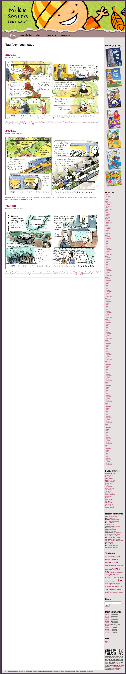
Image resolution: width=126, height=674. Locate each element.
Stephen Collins (109, 504)
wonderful (17, 124)
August (108, 214)
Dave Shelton (109, 478)
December (109, 206)
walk (107, 592)
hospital (92, 272)
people (80, 197)
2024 (106, 207)
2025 (106, 201)
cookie (52, 272)
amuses (15, 122)
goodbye (78, 272)
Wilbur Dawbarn (109, 507)
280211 (10, 54)
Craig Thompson (109, 477)
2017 (106, 235)
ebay (69, 272)
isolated (48, 197)
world (22, 124)
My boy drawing (114, 519)
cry (118, 565)
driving (121, 572)
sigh (83, 122)
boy (111, 560)
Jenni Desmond (109, 488)
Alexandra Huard (110, 473)
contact (65, 36)
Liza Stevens (108, 496)
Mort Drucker (108, 499)
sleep (86, 122)
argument (108, 557)
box (14, 197)
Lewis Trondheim (110, 494)
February (108, 228)
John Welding (109, 493)
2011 (106, 361)
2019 (106, 219)
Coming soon (114, 516)
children (18, 197)
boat (17, 272)
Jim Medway (108, 489)
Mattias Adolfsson (110, 498)
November (109, 253)
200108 (107, 618)
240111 (10, 130)
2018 (106, 225)
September (109, 203)
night (110, 584)
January (108, 196)
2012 (106, 340)
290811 (107, 629)
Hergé (107, 485)
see (80, 122)
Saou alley (113, 518)
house (113, 577)
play (73, 122)
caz (29, 122)
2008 (106, 424)
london (62, 197)
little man (53, 122)
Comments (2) (29, 124)
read (76, 122)
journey (54, 197)
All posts (107, 641)
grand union (85, 272)
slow (94, 197)
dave (110, 569)
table (111, 589)
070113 (107, 616)
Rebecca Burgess (110, 540)
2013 (106, 319)
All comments (109, 643)
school (90, 197)
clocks (43, 272)
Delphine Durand (110, 480)
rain (113, 586)
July (107, 246)
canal (24, 272)
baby (20, 122)
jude (118, 577)
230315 (107, 619)
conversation (110, 565)
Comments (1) (27, 199)
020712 (107, 632)
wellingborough (77, 274)
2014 (106, 298)
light (99, 272)
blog (13, 36)
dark (59, 272)
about (39, 36)
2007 (106, 445)
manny (59, 122)
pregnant (108, 586)
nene (41, 274)
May (107, 212)
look (66, 197)
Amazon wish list (117, 666)
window (117, 592)
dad (56, 272)
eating (107, 575)
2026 (106, 194)
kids (58, 197)
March (107, 198)
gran (44, 122)
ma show (71, 197)
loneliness (8, 274)
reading (117, 586)
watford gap (68, 274)
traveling (15, 199)
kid (96, 272)
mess (112, 581)
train (6, 199)
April (107, 199)
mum (106, 583)
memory (107, 581)
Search (108, 599)
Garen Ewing (108, 483)
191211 (107, 614)
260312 (107, 630)
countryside (29, 197)
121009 (107, 627)
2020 (106, 215)
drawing (115, 572)
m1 (17, 274)
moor (33, 274)
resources (52, 36)
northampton (48, 274)
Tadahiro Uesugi (109, 506)
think (98, 197)
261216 (107, 621)
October (108, 204)
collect (48, 272)
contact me (68, 671)
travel (10, 199)
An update (117, 526)
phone (119, 583)
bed (23, 122)
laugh (48, 122)
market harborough (25, 274)
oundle (55, 274)
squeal (94, 122)
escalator (43, 197)
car (26, 122)
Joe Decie (108, 491)
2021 (106, 211)
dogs (111, 572)
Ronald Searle (109, 502)
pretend (85, 197)
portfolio (26, 36)
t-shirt (11, 124)
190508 (107, 626)
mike (63, 122)
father (118, 575)
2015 (106, 277)
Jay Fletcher (108, 486)
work (122, 592)
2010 (106, 382)
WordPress (90, 671)
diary (32, 122)
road (121, 586)
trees (20, 199)
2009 (106, 403)
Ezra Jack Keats (109, 481)
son (90, 122)
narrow (37, 274)
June (107, 245)
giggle (40, 122)
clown (23, 197)
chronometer (36, 272)
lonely (14, 274)
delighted (36, 197)
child (30, 272)
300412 (107, 622)
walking (112, 592)
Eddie (111, 542)
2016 (106, 256)
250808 (10, 206)
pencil (115, 584)
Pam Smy (108, 501)
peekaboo (68, 122)
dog (66, 272)
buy (21, 272)
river (59, 274)
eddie (36, 122)
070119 (112, 523)
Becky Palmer (109, 475)
